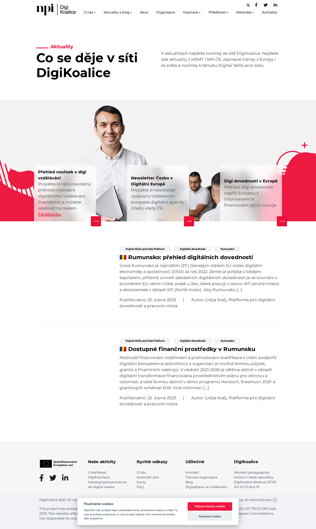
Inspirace (190, 12)
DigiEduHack (99, 477)
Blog (189, 482)
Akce (144, 12)
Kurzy (141, 482)
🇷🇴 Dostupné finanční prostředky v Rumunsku (187, 349)
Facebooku (49, 214)
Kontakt (192, 472)
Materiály (244, 12)
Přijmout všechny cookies (210, 506)
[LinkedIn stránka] (275, 5)
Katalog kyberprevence (107, 482)
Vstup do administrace (255, 500)
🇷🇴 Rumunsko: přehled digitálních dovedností (186, 257)
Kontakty (269, 12)
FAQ (140, 487)
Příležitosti (217, 12)
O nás (88, 12)
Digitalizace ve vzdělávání (206, 487)
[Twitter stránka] (266, 5)
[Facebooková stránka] (248, 5)
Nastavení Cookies (210, 516)
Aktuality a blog (116, 12)
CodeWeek (97, 472)
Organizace (165, 12)
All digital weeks (101, 487)
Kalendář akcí (148, 477)
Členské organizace (201, 477)
